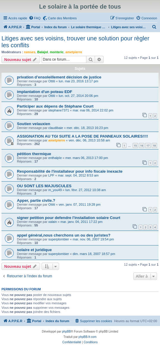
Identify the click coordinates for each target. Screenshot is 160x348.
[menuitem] (35, 18)
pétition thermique (34, 154)
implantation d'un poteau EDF (44, 91)
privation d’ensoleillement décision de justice (59, 77)
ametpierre (73, 52)
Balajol (42, 52)
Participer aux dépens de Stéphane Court (55, 106)
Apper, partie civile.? (36, 200)
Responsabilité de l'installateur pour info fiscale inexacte (70, 171)
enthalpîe (55, 158)
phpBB (66, 331)
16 (141, 145)
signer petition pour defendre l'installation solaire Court (68, 217)
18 (154, 145)
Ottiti (51, 81)
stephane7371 (58, 110)
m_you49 (55, 190)
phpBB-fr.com (88, 336)
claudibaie (55, 128)
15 (135, 145)
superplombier (58, 239)
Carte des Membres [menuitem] (62, 18)
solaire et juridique (34, 250)
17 (147, 145)
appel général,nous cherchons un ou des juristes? (63, 235)
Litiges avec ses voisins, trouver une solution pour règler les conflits (75, 41)
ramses (30, 52)
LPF (51, 175)
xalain (52, 221)
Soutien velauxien (33, 124)
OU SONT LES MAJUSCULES (44, 186)
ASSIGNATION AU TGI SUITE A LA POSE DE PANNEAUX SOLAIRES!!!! (82, 136)
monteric (57, 52)
